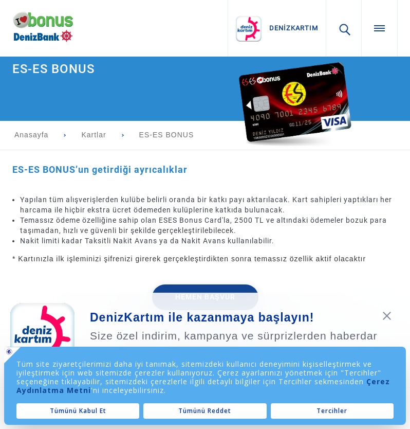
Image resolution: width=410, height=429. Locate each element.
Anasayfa (31, 135)
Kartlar (93, 135)
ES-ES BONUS (166, 135)
